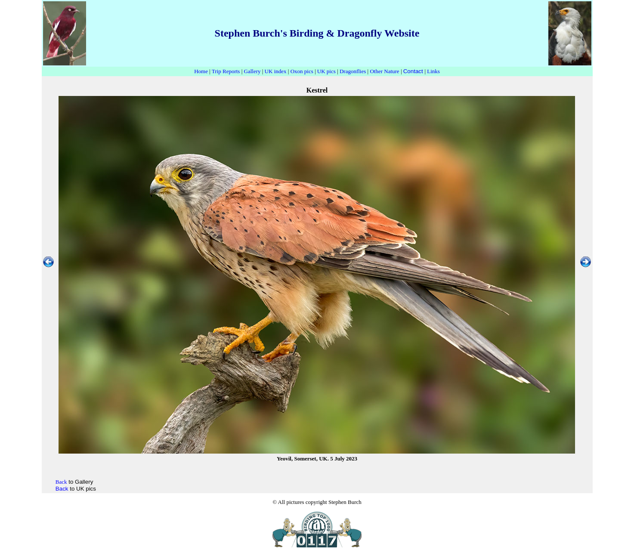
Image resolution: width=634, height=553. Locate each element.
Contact (413, 71)
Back (62, 488)
